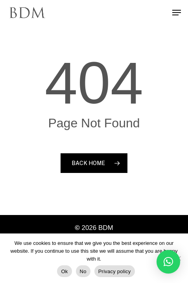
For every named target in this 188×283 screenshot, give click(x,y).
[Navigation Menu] (176, 13)
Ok (64, 271)
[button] (168, 262)
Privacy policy (114, 271)
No (83, 271)
